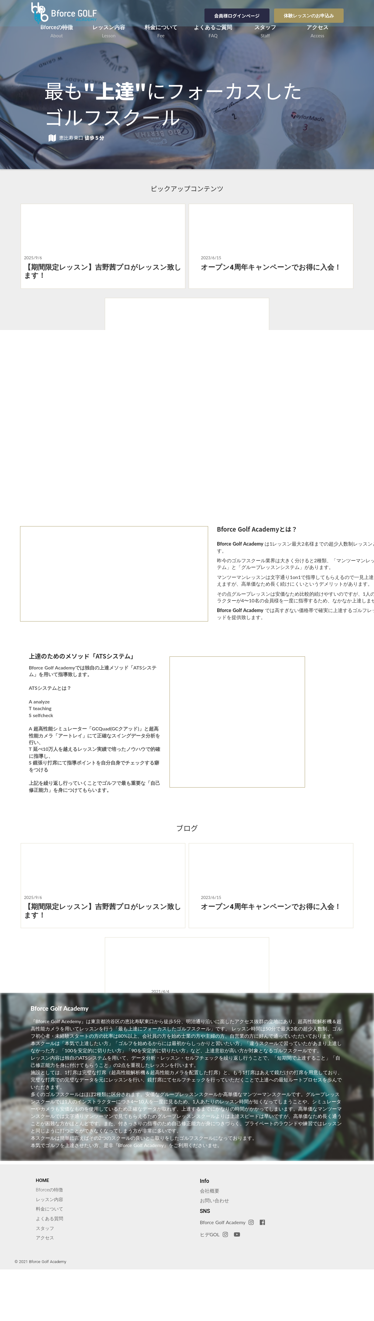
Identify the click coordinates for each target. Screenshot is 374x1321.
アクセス (46, 1288)
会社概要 (210, 1240)
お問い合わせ (215, 1250)
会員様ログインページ (237, 15)
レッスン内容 (51, 1249)
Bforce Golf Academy (223, 1272)
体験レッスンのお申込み (309, 15)
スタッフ (46, 1279)
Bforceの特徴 (51, 1239)
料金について (51, 1259)
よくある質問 (51, 1269)
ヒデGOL (211, 1284)
